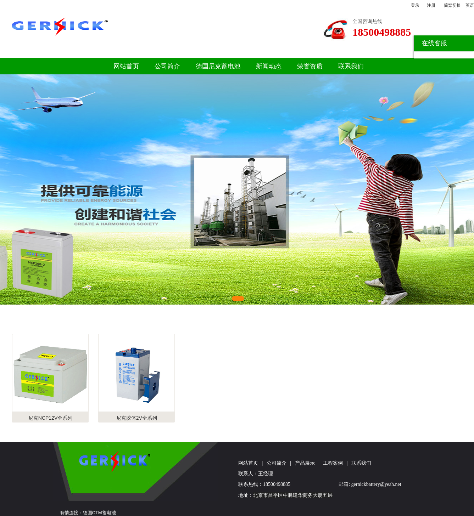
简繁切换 (452, 5)
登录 (415, 5)
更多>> (422, 318)
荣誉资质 (310, 66)
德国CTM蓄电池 (99, 512)
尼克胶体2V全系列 (136, 418)
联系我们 (351, 66)
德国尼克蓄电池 (218, 66)
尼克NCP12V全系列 (50, 418)
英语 (469, 5)
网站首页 (126, 66)
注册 (431, 5)
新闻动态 (268, 66)
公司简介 (167, 66)
